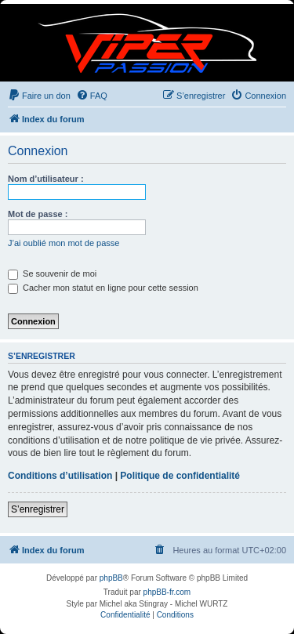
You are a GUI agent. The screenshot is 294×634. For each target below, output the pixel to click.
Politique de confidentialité (180, 475)
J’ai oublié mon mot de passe (63, 243)
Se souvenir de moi (52, 273)
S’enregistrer (37, 509)
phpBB (111, 578)
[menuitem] (39, 95)
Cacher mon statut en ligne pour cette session (103, 287)
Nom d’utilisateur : (46, 178)
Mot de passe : (37, 214)
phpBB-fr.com (167, 592)
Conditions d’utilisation (60, 475)
